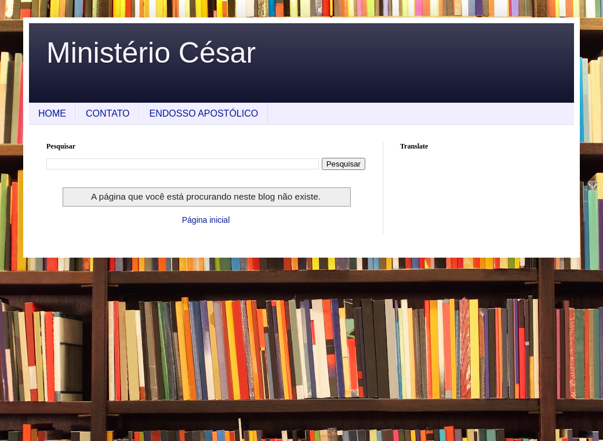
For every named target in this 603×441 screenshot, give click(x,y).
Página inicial (206, 220)
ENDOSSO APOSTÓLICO (204, 113)
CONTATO (108, 113)
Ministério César (151, 53)
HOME (52, 113)
